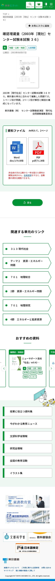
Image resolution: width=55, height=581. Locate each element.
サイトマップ (8, 570)
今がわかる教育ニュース (23, 424)
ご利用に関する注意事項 (30, 567)
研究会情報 (16, 448)
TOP (5, 14)
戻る (27, 202)
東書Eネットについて (11, 567)
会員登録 (27, 175)
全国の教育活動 (18, 461)
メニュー (51, 5)
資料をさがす (30, 5)
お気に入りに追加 (40, 25)
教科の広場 (39, 5)
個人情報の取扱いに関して (25, 570)
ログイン (45, 5)
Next (51, 368)
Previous (4, 368)
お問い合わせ (46, 567)
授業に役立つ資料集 (21, 411)
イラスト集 (16, 473)
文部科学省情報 (18, 436)
